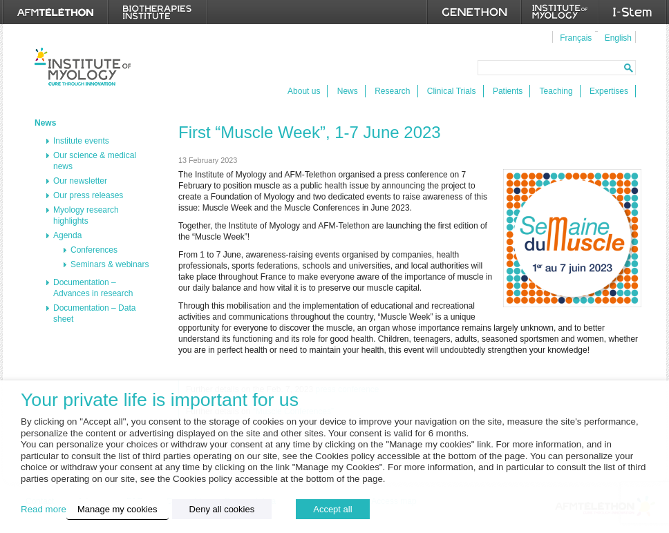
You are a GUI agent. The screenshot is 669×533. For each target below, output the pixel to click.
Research (392, 91)
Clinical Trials (451, 91)
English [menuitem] (618, 38)
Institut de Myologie (83, 67)
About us (304, 91)
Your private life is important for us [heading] (160, 400)
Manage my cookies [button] (117, 509)
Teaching (556, 91)
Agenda (67, 235)
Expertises (609, 91)
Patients (507, 91)
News (347, 91)
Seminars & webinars (109, 264)
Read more (43, 509)
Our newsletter (80, 181)
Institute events (81, 141)
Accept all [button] (332, 509)
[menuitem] (574, 37)
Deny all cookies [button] (222, 509)
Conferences (93, 250)
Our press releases (88, 195)
